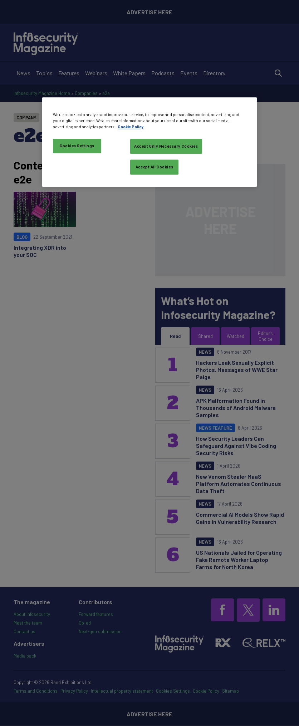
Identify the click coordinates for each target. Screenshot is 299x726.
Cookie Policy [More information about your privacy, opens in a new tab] (131, 127)
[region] (149, 142)
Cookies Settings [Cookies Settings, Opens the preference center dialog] (77, 146)
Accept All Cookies (154, 166)
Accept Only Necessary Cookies (166, 146)
